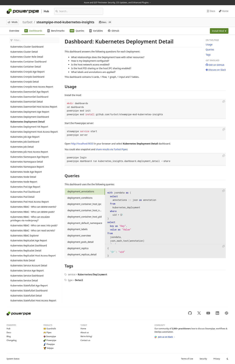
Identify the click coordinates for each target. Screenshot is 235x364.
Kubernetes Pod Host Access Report (29, 201)
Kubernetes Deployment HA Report (29, 126)
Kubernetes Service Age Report (27, 270)
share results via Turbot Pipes (111, 149)
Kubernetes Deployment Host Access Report (34, 131)
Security (203, 358)
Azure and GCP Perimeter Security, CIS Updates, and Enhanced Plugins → (117, 2)
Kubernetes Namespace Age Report (29, 156)
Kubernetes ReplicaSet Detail (25, 250)
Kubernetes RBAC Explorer (24, 235)
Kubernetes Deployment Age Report (29, 111)
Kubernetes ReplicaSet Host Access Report (33, 255)
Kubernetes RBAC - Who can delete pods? (32, 211)
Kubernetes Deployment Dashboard (29, 116)
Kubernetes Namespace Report (27, 166)
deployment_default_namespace (84, 223)
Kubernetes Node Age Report (26, 171)
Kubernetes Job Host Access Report (29, 151)
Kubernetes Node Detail (23, 176)
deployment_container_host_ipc (84, 204)
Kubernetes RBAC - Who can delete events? (33, 206)
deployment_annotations (80, 191)
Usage (209, 44)
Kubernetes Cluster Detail (24, 51)
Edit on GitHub (215, 64)
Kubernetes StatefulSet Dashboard (28, 290)
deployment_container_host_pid (84, 216)
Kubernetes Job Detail (22, 146)
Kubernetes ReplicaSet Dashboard (28, 245)
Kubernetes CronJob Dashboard (27, 76)
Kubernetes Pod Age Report (25, 186)
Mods (12, 22)
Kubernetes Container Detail (25, 66)
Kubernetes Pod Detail (22, 196)
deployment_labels (77, 229)
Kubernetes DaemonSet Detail (26, 101)
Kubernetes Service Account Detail (28, 265)
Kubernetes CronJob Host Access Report (31, 86)
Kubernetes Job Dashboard (24, 141)
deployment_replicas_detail (81, 254)
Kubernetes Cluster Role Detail (26, 56)
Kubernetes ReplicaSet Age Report (28, 240)
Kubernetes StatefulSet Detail (26, 295)
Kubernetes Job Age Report (24, 136)
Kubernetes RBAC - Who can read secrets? (32, 230)
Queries (210, 49)
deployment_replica (77, 248)
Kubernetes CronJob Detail (24, 81)
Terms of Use (187, 358)
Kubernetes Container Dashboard (28, 61)
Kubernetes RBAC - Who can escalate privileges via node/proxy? (30, 218)
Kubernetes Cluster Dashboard (26, 46)
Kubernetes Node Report (23, 181)
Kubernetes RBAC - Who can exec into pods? (33, 225)
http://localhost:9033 (82, 143)
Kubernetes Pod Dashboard (25, 191)
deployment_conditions (80, 197)
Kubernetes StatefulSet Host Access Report (33, 300)
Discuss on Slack (216, 69)
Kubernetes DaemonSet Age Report (29, 91)
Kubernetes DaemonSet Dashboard (29, 96)
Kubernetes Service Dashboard (26, 275)
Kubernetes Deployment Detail (27, 121)
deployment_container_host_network (86, 210)
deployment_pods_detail (80, 241)
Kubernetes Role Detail (22, 260)
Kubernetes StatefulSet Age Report (29, 285)
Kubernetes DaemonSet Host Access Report (33, 106)
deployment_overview (79, 235)
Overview (14, 30)
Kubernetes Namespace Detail (26, 161)
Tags (208, 54)
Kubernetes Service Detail (24, 280)
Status (13, 358)
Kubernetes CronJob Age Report (27, 71)
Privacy (216, 358)
